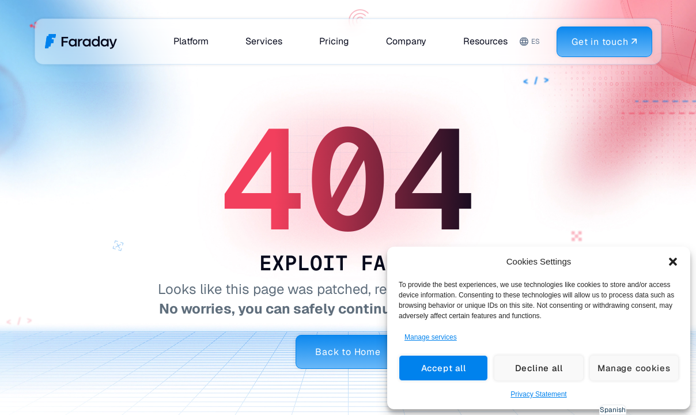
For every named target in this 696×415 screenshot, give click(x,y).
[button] (673, 261)
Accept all (443, 368)
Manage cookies (633, 368)
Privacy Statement (538, 394)
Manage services (430, 337)
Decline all (539, 368)
